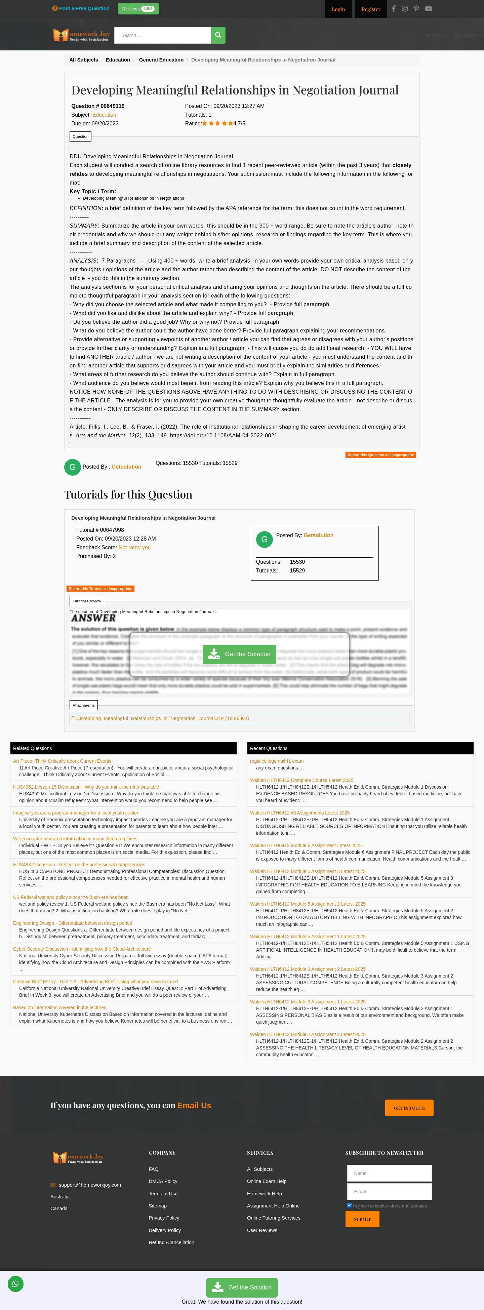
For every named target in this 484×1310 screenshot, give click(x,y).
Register (370, 9)
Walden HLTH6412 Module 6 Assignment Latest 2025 (306, 845)
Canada (59, 1208)
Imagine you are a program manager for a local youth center (75, 813)
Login (338, 9)
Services (255, 34)
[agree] (349, 1205)
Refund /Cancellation (172, 1241)
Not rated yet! (135, 547)
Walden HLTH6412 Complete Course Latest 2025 (301, 780)
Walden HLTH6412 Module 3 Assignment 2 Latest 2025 (308, 969)
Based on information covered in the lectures (59, 1007)
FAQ (154, 1169)
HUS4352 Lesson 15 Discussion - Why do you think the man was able (86, 787)
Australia (60, 1196)
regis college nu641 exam (277, 761)
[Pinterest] (416, 9)
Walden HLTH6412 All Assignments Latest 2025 (300, 813)
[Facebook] (393, 9)
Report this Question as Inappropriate (381, 455)
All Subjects (260, 1169)
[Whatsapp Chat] (16, 1284)
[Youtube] (429, 9)
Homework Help (265, 1193)
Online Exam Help (267, 1181)
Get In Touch (409, 1108)
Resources (286, 34)
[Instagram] (404, 9)
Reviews (138, 9)
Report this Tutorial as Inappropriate (100, 589)
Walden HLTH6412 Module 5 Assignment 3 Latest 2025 (308, 871)
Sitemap (158, 1205)
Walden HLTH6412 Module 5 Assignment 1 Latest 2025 (308, 936)
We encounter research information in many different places (75, 838)
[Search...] (162, 35)
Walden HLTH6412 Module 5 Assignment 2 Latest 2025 (308, 904)
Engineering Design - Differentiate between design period (72, 923)
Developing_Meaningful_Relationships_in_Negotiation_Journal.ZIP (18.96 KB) (160, 718)
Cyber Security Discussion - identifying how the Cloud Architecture (82, 949)
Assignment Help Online (274, 1205)
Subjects (318, 34)
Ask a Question (411, 34)
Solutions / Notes (358, 34)
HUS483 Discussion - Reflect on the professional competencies (79, 864)
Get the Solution (239, 654)
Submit (362, 1219)
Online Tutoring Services (274, 1217)
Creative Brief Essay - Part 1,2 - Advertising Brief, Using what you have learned (95, 981)
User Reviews (262, 1229)
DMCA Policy (163, 1181)
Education (104, 115)
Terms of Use (163, 1193)
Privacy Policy (164, 1217)
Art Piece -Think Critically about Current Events (62, 761)
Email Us (194, 1105)
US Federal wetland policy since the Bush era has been (71, 897)
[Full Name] (389, 1173)
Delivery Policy (165, 1229)
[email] (389, 1191)
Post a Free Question (81, 8)
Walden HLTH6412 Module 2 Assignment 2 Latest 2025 (308, 1034)
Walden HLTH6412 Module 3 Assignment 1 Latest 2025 (308, 1001)
